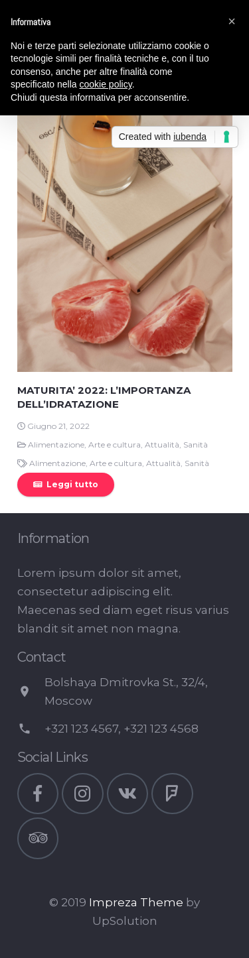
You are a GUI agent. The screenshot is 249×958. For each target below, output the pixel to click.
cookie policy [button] (106, 84)
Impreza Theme (136, 902)
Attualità (162, 444)
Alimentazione (56, 444)
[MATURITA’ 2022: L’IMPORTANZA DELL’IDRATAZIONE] (124, 211)
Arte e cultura (114, 444)
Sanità (195, 444)
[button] (231, 21)
